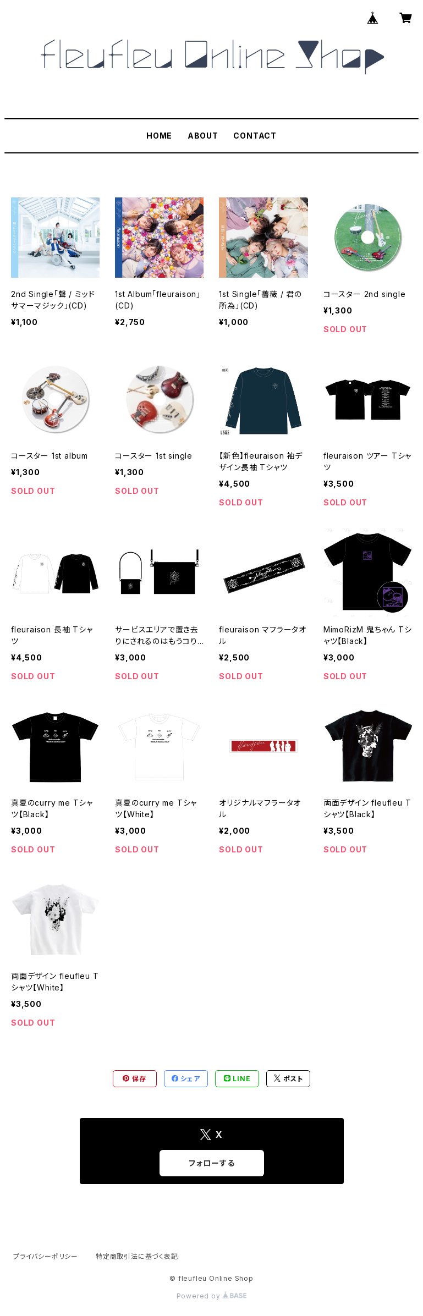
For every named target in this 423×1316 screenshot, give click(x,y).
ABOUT (203, 135)
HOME (159, 135)
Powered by (212, 1296)
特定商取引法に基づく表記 (137, 1256)
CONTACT (255, 135)
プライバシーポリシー (45, 1256)
